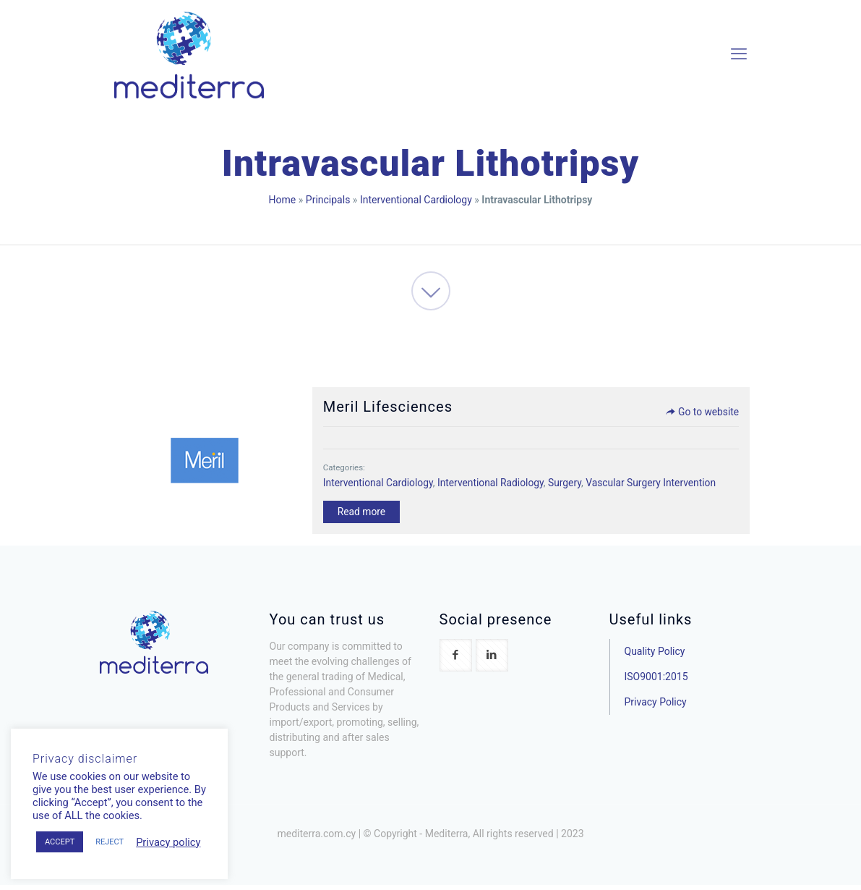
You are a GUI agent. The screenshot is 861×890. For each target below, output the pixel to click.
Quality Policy (655, 656)
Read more (361, 514)
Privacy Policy (656, 707)
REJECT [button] (109, 842)
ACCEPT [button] (59, 842)
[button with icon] (456, 660)
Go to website (697, 413)
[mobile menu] (739, 54)
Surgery (568, 484)
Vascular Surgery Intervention (655, 484)
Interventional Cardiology (416, 199)
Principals (328, 199)
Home (282, 199)
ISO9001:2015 (656, 681)
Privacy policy (168, 842)
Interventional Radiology (492, 484)
